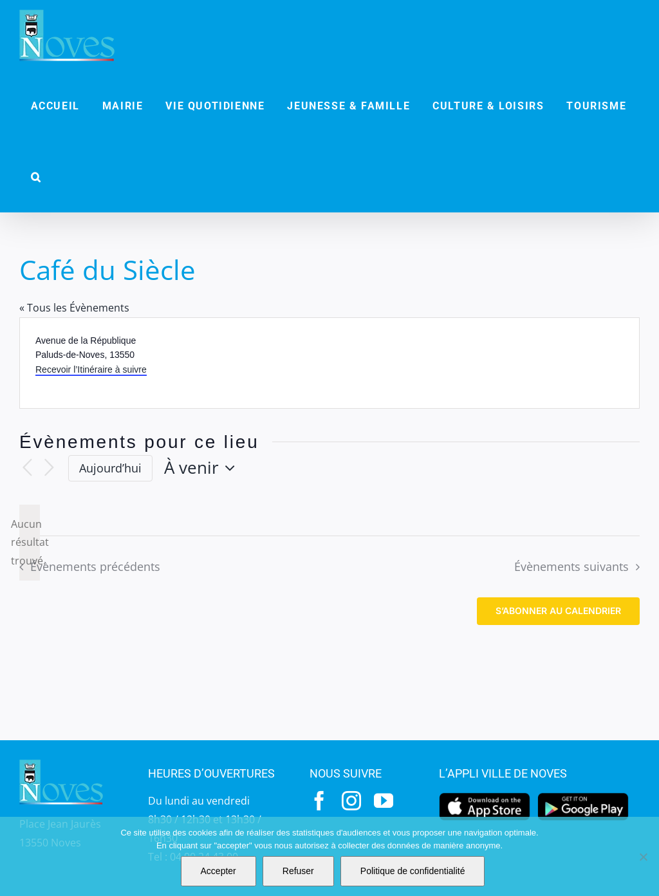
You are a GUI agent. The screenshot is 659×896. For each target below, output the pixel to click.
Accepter (218, 871)
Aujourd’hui (110, 468)
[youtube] (383, 800)
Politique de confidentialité (412, 871)
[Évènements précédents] (27, 468)
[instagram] (351, 800)
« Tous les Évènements (74, 308)
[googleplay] (583, 796)
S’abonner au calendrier (558, 611)
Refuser (298, 871)
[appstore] (484, 796)
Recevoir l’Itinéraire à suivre (91, 369)
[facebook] (319, 800)
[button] (36, 177)
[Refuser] (642, 856)
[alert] (29, 543)
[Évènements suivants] (49, 468)
